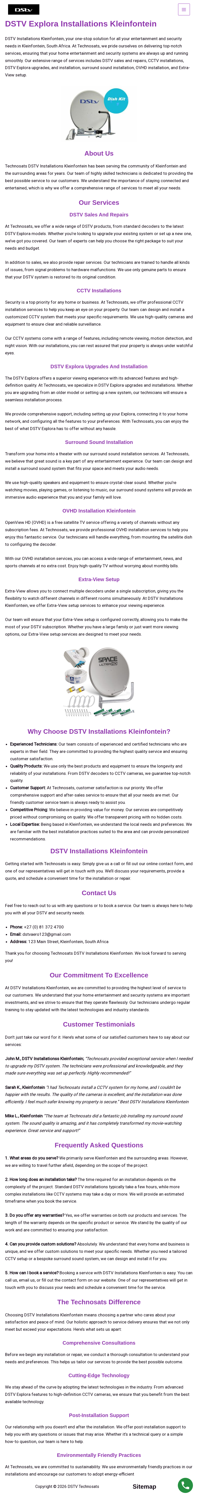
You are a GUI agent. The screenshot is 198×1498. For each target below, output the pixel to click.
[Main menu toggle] (184, 10)
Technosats (21, 1466)
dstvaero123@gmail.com (46, 934)
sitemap (144, 1486)
